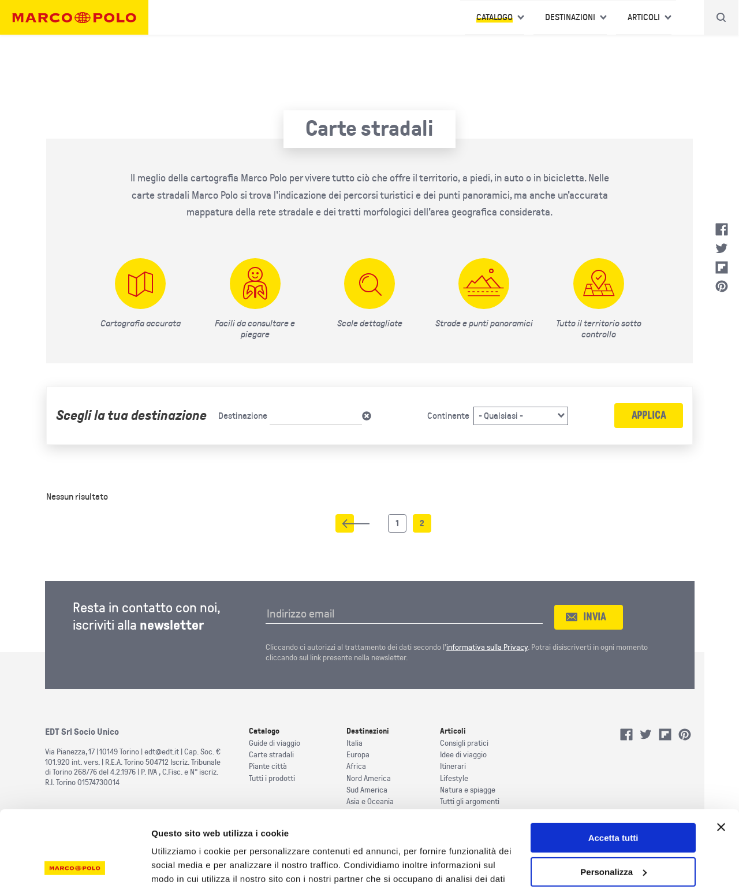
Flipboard (721, 267)
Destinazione (242, 416)
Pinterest (721, 286)
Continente (448, 416)
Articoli (644, 17)
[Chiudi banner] (721, 755)
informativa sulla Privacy (487, 647)
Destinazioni (570, 17)
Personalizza (613, 800)
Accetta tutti (613, 766)
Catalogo (494, 17)
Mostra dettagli (182, 866)
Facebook (721, 229)
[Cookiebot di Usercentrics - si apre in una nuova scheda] (74, 866)
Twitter (721, 248)
